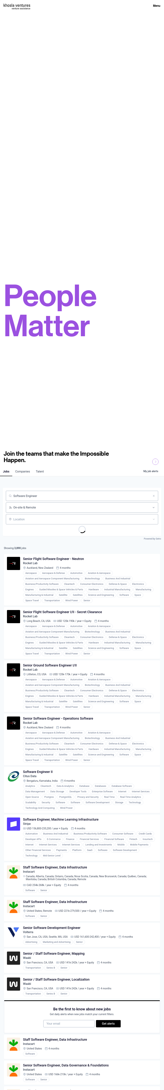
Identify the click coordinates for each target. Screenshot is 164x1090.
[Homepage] (17, 5)
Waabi (27, 959)
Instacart (29, 872)
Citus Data (30, 776)
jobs (6, 471)
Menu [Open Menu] (156, 6)
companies (22, 471)
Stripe (27, 824)
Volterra (28, 933)
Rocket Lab (30, 563)
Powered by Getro (152, 539)
